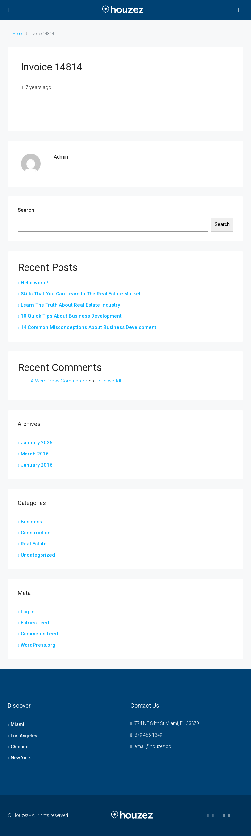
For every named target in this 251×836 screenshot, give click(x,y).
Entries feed (35, 623)
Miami (17, 724)
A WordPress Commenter (59, 381)
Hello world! (34, 283)
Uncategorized (38, 555)
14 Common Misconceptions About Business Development (88, 327)
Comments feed (39, 634)
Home (18, 33)
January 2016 (37, 465)
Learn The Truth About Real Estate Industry (70, 305)
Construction (36, 533)
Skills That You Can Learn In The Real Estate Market (81, 294)
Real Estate (34, 544)
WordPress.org (38, 645)
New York (21, 757)
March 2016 (35, 454)
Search (26, 210)
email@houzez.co (152, 746)
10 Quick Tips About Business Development (71, 316)
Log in (28, 611)
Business (31, 522)
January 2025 (37, 443)
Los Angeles (24, 735)
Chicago (20, 746)
